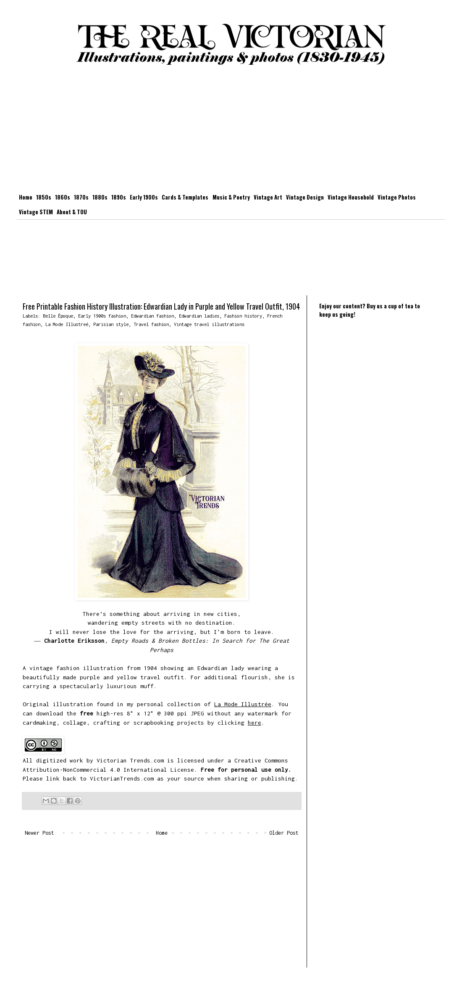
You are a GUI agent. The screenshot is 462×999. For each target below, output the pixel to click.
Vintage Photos (397, 197)
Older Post (284, 833)
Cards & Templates (185, 197)
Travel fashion (151, 324)
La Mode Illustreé (66, 324)
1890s (118, 197)
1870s (81, 197)
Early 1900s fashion (102, 315)
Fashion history (243, 315)
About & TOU (72, 212)
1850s (43, 197)
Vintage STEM (36, 212)
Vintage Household (351, 197)
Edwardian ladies (199, 315)
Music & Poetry (231, 197)
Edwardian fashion (152, 315)
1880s (100, 197)
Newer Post (39, 833)
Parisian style (111, 324)
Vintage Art (268, 197)
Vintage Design (305, 197)
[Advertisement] (231, 130)
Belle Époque (58, 315)
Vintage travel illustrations (209, 324)
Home (25, 197)
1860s (62, 197)
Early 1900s (144, 197)
